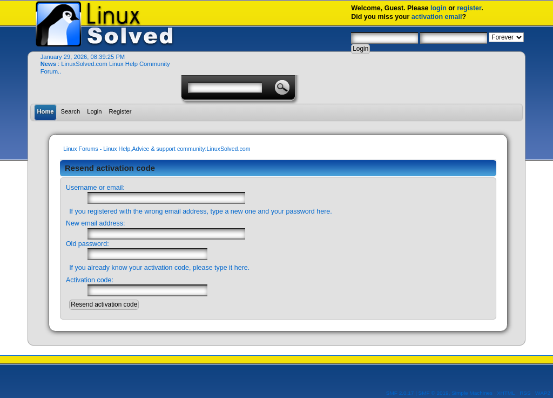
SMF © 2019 (434, 393)
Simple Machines (472, 393)
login (438, 8)
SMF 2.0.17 (400, 393)
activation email (437, 17)
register (469, 8)
